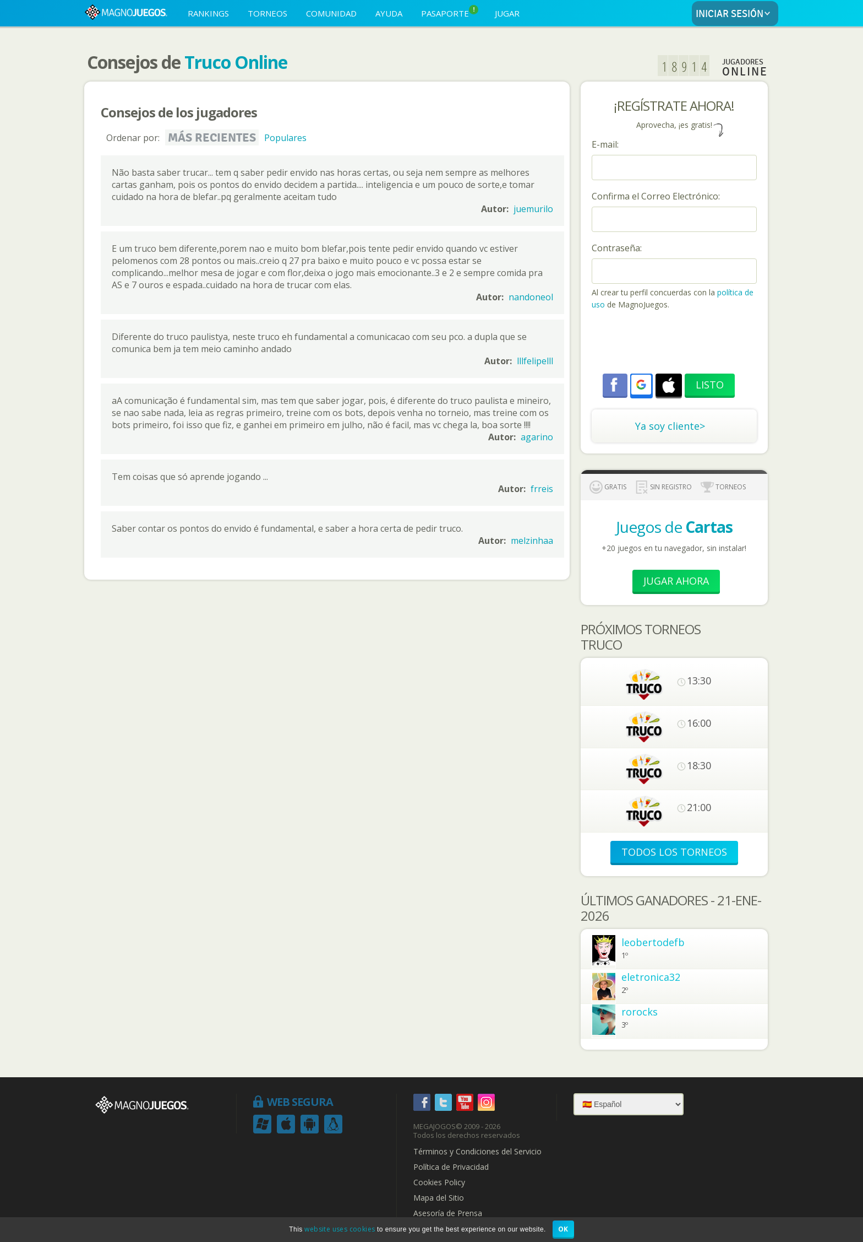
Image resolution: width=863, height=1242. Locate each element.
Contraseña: (617, 248)
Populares (285, 138)
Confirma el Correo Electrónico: (656, 196)
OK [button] (563, 1229)
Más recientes (212, 137)
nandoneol (531, 297)
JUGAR (507, 13)
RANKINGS (208, 13)
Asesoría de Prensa (447, 1213)
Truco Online (235, 62)
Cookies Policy (439, 1182)
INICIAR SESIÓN (735, 14)
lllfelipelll (535, 361)
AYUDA (388, 13)
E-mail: (605, 144)
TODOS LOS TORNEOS (674, 851)
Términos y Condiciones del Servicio (477, 1151)
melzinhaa (532, 540)
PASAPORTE (449, 12)
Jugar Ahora (676, 580)
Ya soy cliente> (670, 426)
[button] (641, 385)
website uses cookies (339, 1229)
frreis (542, 489)
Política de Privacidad (451, 1167)
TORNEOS (267, 13)
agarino (537, 437)
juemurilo (533, 209)
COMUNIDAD (331, 13)
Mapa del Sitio (438, 1197)
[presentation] (675, 343)
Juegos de (674, 526)
